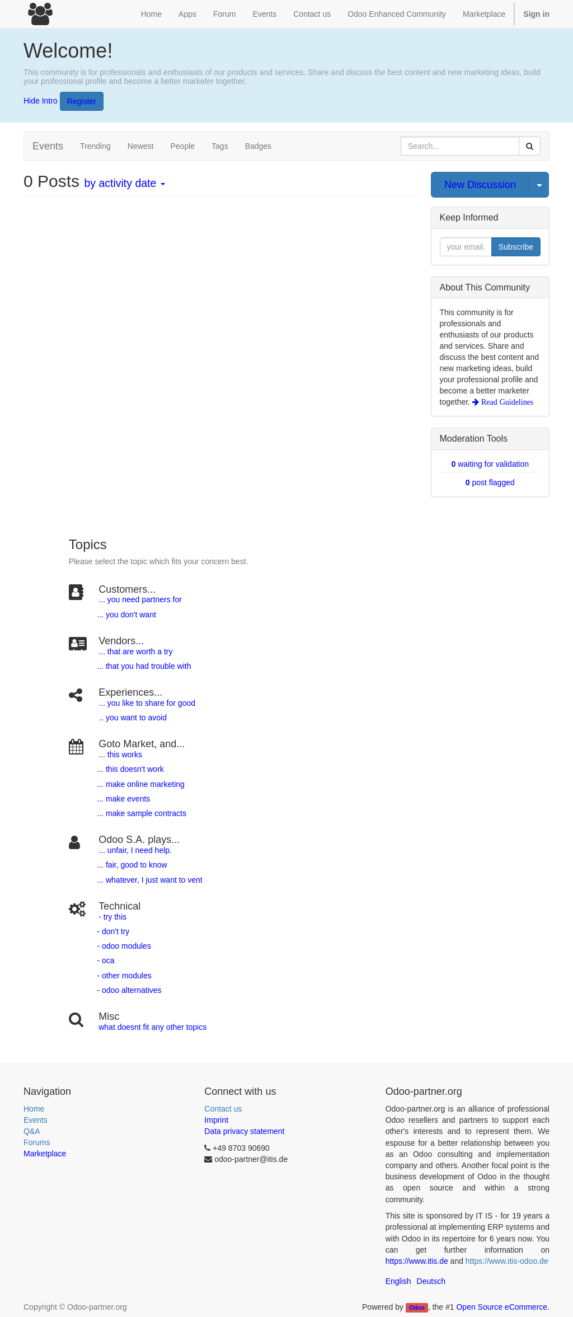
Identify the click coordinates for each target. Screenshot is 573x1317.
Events (36, 1120)
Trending (95, 146)
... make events (123, 798)
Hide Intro (41, 100)
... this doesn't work (130, 769)
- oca (105, 960)
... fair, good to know (132, 864)
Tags (220, 146)
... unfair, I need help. (135, 850)
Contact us (223, 1108)
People (182, 146)
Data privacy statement (244, 1131)
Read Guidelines (506, 402)
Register (81, 101)
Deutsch (431, 1281)
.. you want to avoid (133, 717)
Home (34, 1108)
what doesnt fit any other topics (152, 1027)
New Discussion (480, 184)
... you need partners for (140, 599)
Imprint (216, 1120)
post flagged (490, 482)
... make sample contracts (141, 813)
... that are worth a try (135, 651)
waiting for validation (490, 464)
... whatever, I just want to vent (149, 879)
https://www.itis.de (417, 1261)
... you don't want (125, 614)
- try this (112, 916)
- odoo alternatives (128, 990)
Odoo (416, 1307)
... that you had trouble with (143, 666)
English (398, 1281)
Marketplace (484, 14)
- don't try (113, 931)
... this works (120, 754)
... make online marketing (140, 784)
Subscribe (516, 246)
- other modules (123, 975)
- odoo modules (123, 945)
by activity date (124, 183)
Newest (141, 146)
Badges (258, 146)
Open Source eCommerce (501, 1306)
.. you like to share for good (148, 703)
